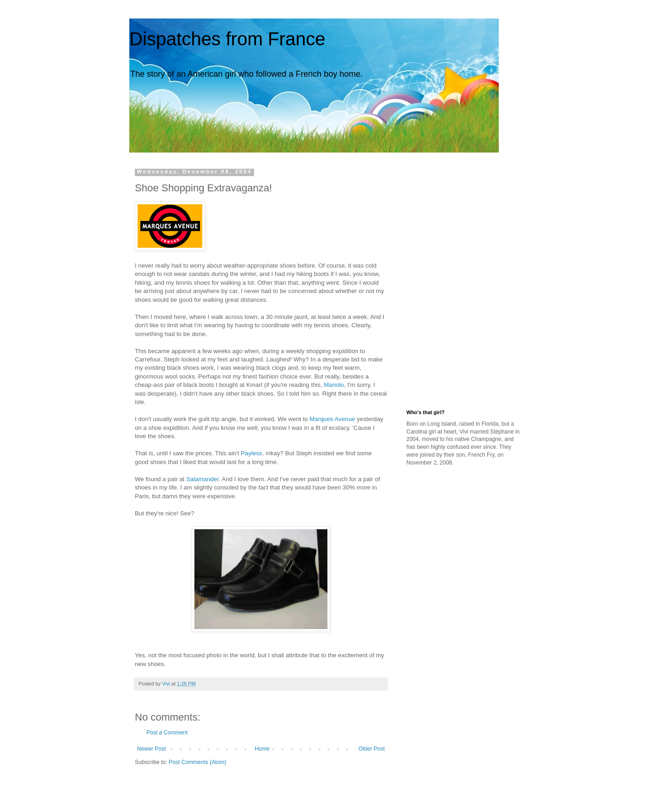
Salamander (202, 479)
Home (262, 749)
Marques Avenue (332, 419)
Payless (251, 453)
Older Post (371, 749)
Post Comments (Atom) (197, 762)
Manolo (334, 384)
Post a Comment (166, 732)
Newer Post (151, 749)
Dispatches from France (227, 39)
